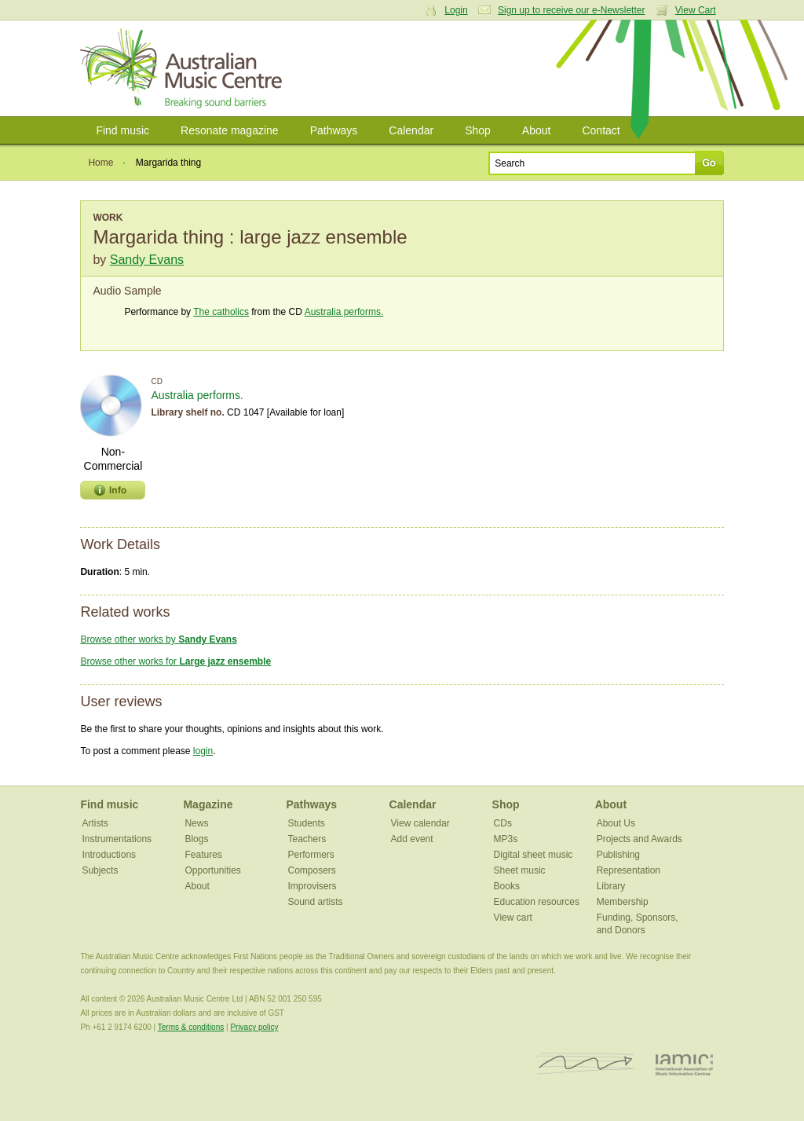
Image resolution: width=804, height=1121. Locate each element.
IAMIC (684, 1064)
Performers (311, 854)
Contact (600, 130)
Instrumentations (117, 838)
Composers (312, 870)
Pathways (334, 130)
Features (203, 854)
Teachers (307, 838)
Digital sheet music (533, 854)
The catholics (221, 311)
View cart (513, 917)
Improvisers (312, 886)
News (196, 823)
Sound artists (315, 901)
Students (306, 823)
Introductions (109, 854)
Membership (623, 901)
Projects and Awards (639, 838)
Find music (122, 130)
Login (455, 10)
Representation (628, 870)
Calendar (411, 130)
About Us (616, 823)
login (203, 751)
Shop (478, 130)
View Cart (695, 10)
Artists (95, 823)
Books (507, 886)
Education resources (536, 901)
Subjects (100, 870)
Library (611, 886)
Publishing (618, 854)
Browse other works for (175, 661)
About (536, 130)
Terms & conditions (191, 1027)
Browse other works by (158, 639)
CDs (503, 823)
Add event (412, 838)
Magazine (207, 804)
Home (100, 162)
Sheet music (520, 870)
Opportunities (212, 870)
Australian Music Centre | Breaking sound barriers (184, 68)
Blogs (196, 838)
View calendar (420, 823)
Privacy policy (254, 1027)
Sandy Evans (147, 259)
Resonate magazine (230, 130)
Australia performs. (344, 311)
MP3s (506, 838)
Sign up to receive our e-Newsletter (571, 10)
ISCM (585, 1064)
